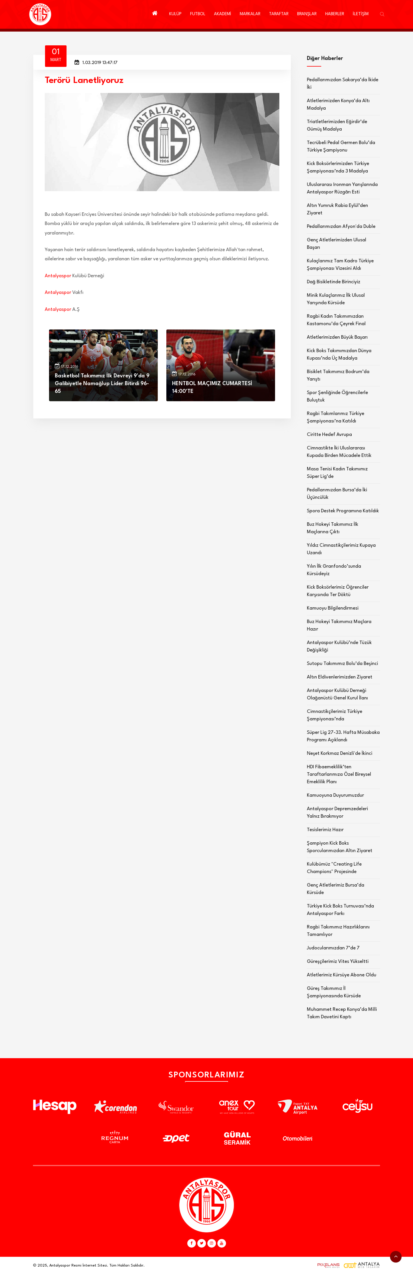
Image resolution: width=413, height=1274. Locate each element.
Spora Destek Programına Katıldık (343, 511)
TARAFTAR (279, 14)
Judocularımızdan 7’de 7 (333, 948)
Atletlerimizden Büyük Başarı (337, 337)
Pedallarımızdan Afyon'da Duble (341, 226)
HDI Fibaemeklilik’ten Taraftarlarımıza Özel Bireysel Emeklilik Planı (339, 774)
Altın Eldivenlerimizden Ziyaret (339, 677)
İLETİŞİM (361, 14)
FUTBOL (197, 14)
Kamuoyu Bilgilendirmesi (333, 608)
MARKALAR (250, 14)
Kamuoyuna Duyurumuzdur (335, 795)
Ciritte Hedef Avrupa (329, 434)
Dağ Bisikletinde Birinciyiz (333, 282)
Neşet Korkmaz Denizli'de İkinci (339, 753)
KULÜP (175, 14)
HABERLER (334, 14)
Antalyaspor (58, 276)
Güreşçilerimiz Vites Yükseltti (338, 961)
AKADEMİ (222, 14)
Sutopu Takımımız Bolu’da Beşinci (342, 663)
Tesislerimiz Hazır (325, 829)
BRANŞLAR (307, 14)
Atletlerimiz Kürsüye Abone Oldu (341, 975)
